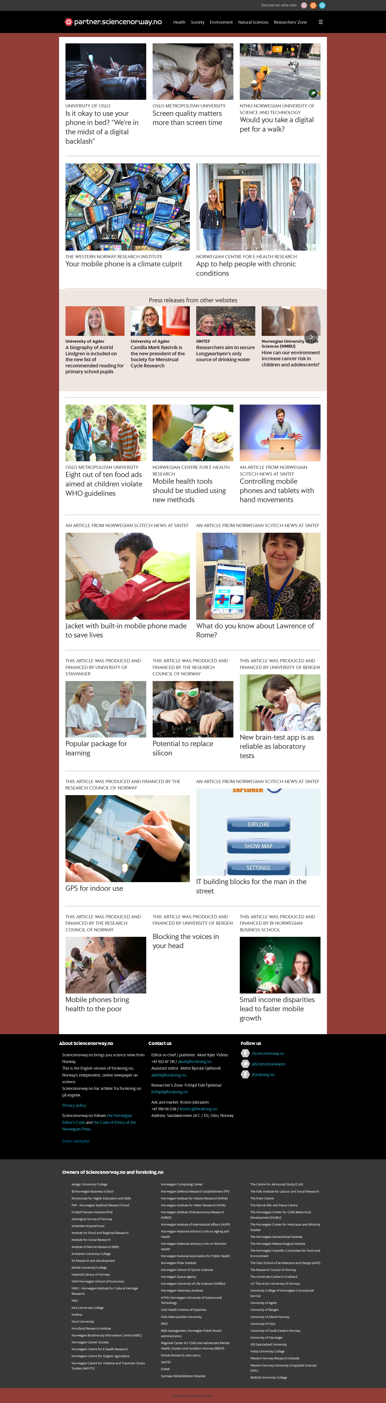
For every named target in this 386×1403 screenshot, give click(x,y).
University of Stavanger (266, 1337)
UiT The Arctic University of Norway (275, 1283)
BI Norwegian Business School (93, 1191)
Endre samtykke (75, 1141)
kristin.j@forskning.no (198, 1108)
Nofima (77, 1314)
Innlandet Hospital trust (88, 1226)
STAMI (165, 1369)
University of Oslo (262, 1323)
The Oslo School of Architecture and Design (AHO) (285, 1263)
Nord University (83, 1321)
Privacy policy (74, 1105)
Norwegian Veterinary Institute (182, 1290)
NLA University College (88, 1307)
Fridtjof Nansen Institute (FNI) (92, 1212)
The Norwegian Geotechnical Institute (276, 1236)
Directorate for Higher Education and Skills (101, 1198)
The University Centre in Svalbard (273, 1276)
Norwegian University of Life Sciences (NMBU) (193, 1283)
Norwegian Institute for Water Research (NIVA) (193, 1205)
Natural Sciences (253, 22)
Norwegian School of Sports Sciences (187, 1269)
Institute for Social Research (91, 1239)
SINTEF (166, 1362)
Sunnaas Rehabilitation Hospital (183, 1376)
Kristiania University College (91, 1253)
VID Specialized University (268, 1344)
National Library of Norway (91, 1274)
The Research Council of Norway (273, 1269)
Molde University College (89, 1267)
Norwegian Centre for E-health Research (100, 1349)
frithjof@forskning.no (169, 1091)
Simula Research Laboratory (181, 1355)
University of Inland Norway (269, 1317)
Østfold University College (268, 1377)
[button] (304, 5)
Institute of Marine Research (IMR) (95, 1247)
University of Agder (263, 1302)
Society (197, 22)
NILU (75, 1300)
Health (179, 22)
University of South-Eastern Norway (275, 1330)
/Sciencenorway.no (268, 1053)
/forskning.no (263, 1074)
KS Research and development (93, 1260)
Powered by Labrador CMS (193, 1396)
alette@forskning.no (168, 1075)
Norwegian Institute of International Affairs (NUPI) (195, 1224)
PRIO (164, 1323)
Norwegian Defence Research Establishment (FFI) (195, 1191)
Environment (221, 22)
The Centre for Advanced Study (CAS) (276, 1184)
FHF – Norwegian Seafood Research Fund (100, 1205)
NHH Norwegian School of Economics (98, 1281)
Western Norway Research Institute (274, 1358)
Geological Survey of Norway (92, 1219)
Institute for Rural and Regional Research (100, 1233)
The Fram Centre (262, 1198)
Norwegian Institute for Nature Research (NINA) (194, 1198)
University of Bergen (264, 1309)
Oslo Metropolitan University (181, 1317)
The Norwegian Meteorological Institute (277, 1243)
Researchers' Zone (290, 22)
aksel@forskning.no (194, 1061)
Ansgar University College (89, 1184)
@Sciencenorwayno (268, 1063)
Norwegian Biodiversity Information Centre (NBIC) (107, 1335)
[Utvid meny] (321, 22)
